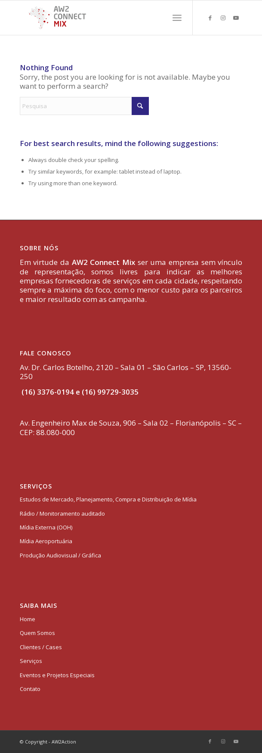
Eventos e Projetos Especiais (57, 675)
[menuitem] (177, 17)
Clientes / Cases (41, 647)
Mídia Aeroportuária (46, 541)
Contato (30, 689)
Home (27, 619)
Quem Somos (37, 633)
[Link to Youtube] (235, 18)
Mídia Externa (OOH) (46, 527)
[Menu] (177, 17)
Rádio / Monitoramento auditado (62, 513)
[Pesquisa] (84, 106)
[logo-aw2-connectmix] (109, 17)
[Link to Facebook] (209, 18)
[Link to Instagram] (222, 18)
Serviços (31, 661)
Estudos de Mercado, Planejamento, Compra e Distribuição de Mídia (108, 499)
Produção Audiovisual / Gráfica (60, 555)
